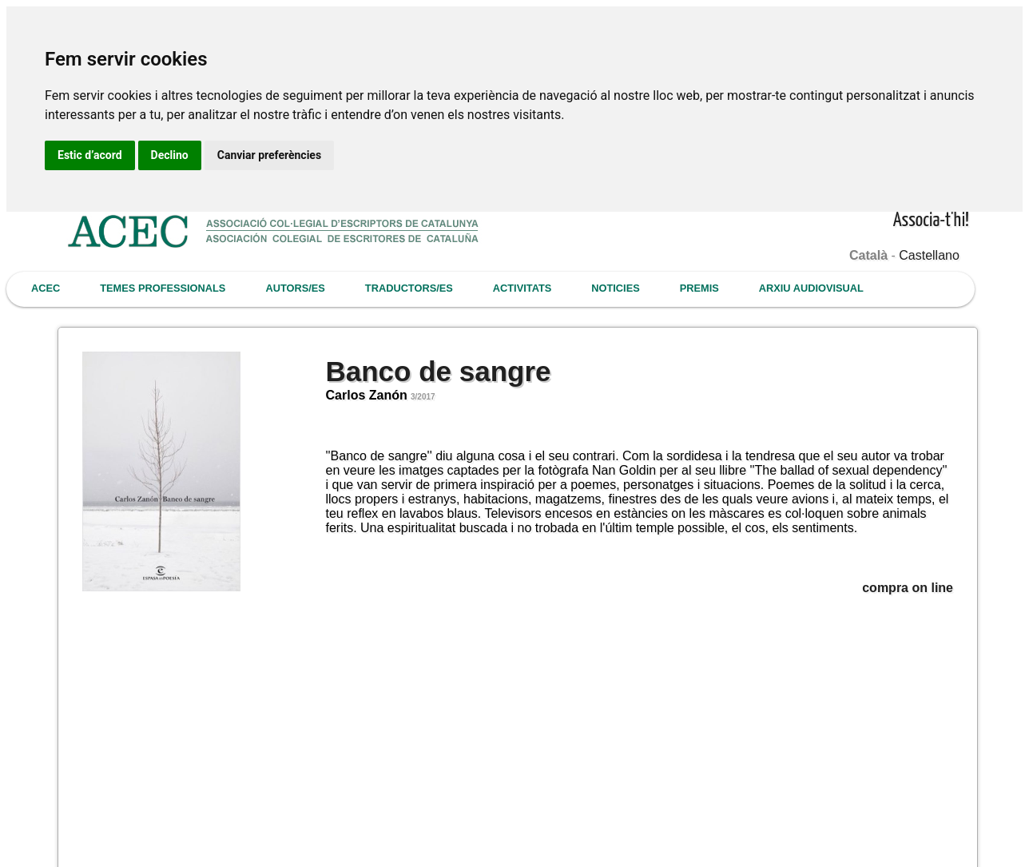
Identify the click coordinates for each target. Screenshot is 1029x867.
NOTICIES (615, 288)
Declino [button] (170, 155)
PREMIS (699, 288)
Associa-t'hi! (931, 221)
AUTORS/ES (294, 288)
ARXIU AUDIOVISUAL (811, 288)
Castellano (929, 255)
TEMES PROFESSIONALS (162, 288)
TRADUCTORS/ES (409, 288)
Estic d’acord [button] (90, 155)
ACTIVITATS (522, 288)
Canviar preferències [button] (269, 155)
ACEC (45, 288)
